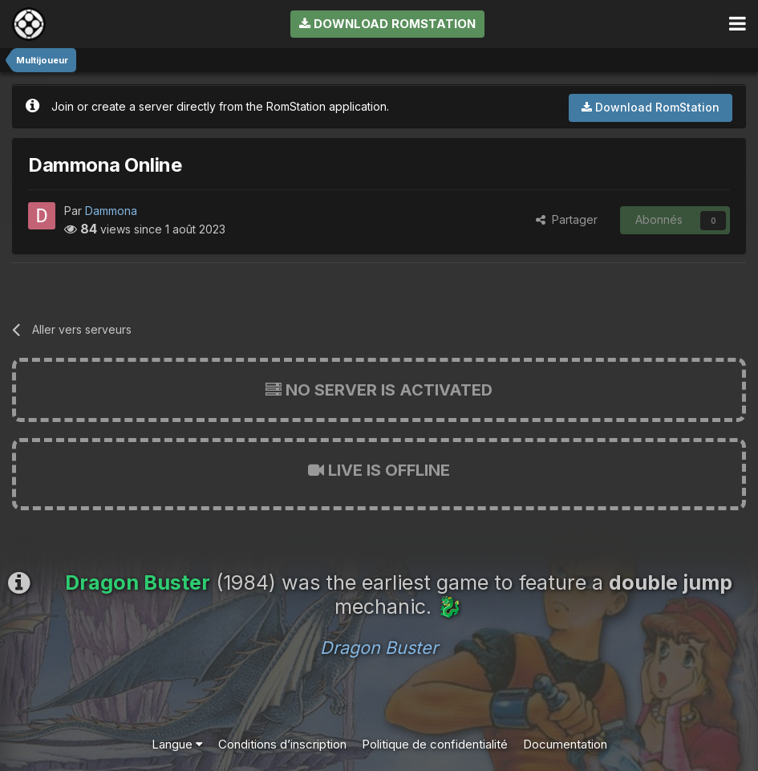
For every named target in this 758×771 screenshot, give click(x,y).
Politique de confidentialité (435, 744)
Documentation (565, 744)
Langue (177, 744)
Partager (567, 219)
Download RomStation (387, 23)
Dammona (111, 210)
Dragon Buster (379, 647)
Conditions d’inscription (282, 744)
